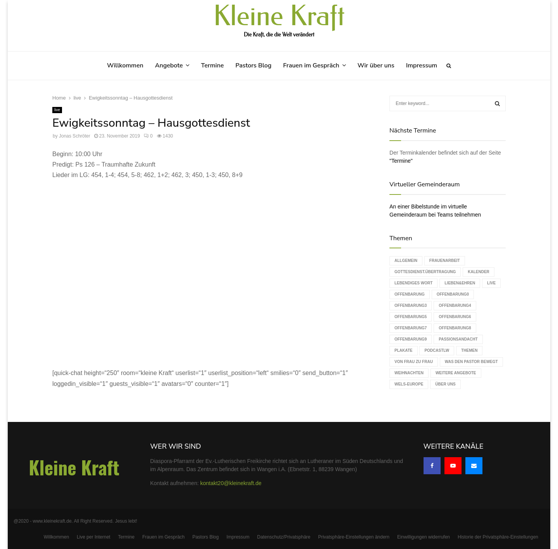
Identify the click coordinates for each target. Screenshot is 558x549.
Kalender (478, 272)
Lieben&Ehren (459, 283)
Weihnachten (409, 373)
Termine (212, 65)
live (57, 110)
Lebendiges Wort (413, 283)
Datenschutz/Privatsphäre (283, 537)
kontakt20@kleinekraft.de (231, 483)
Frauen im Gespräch (311, 65)
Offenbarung (409, 294)
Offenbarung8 (455, 328)
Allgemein (405, 260)
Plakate (403, 350)
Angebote (169, 65)
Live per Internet (93, 537)
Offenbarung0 (453, 294)
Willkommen (125, 65)
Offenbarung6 (455, 317)
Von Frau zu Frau (413, 362)
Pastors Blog (254, 65)
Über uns (445, 384)
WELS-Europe (408, 384)
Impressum (421, 65)
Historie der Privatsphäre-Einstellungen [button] (498, 537)
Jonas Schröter (74, 136)
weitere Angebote (456, 373)
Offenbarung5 (410, 317)
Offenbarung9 (410, 339)
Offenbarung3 (410, 305)
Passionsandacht (458, 339)
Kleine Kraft (279, 16)
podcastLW (436, 350)
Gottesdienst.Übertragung (425, 272)
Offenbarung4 (455, 305)
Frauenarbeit (444, 260)
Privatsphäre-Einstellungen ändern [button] (353, 537)
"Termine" (401, 161)
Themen (469, 350)
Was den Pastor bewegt (471, 362)
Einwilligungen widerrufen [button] (423, 537)
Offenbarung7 (410, 328)
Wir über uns (376, 65)
